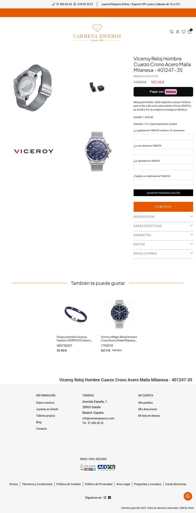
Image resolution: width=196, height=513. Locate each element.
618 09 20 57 (85, 4)
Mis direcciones (147, 409)
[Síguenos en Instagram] (109, 497)
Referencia (139, 76)
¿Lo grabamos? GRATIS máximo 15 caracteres (159, 130)
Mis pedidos (145, 402)
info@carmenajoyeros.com (98, 418)
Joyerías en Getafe (47, 409)
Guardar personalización (163, 193)
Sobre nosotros (45, 402)
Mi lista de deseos (149, 415)
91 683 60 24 (64, 4)
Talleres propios (45, 415)
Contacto (41, 428)
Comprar (163, 206)
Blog (38, 422)
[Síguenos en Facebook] (105, 497)
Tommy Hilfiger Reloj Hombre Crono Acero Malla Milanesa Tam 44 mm (119, 340)
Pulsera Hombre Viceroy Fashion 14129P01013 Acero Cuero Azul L (74, 340)
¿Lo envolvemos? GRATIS (147, 145)
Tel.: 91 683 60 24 (92, 423)
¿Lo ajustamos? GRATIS (147, 160)
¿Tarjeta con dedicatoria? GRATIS (152, 176)
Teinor (191, 508)
